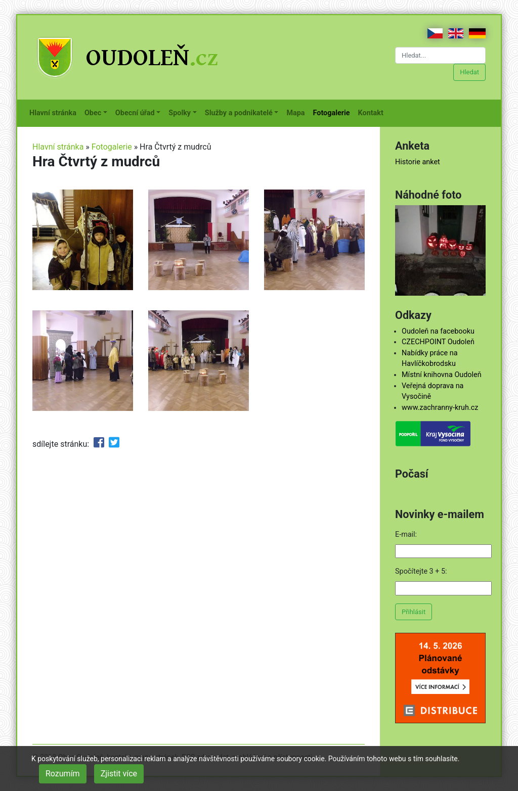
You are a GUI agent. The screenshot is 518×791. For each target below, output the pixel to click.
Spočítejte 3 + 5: (421, 571)
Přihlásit (413, 612)
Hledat (469, 72)
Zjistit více (119, 773)
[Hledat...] (440, 55)
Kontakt (372, 112)
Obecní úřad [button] (135, 113)
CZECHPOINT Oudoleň (438, 342)
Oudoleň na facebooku (438, 331)
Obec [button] (92, 113)
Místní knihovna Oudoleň (442, 374)
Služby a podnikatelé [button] (239, 113)
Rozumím (63, 773)
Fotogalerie (333, 112)
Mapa (297, 112)
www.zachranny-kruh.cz (440, 407)
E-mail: (406, 534)
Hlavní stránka (54, 112)
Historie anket (417, 162)
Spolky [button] (179, 113)
